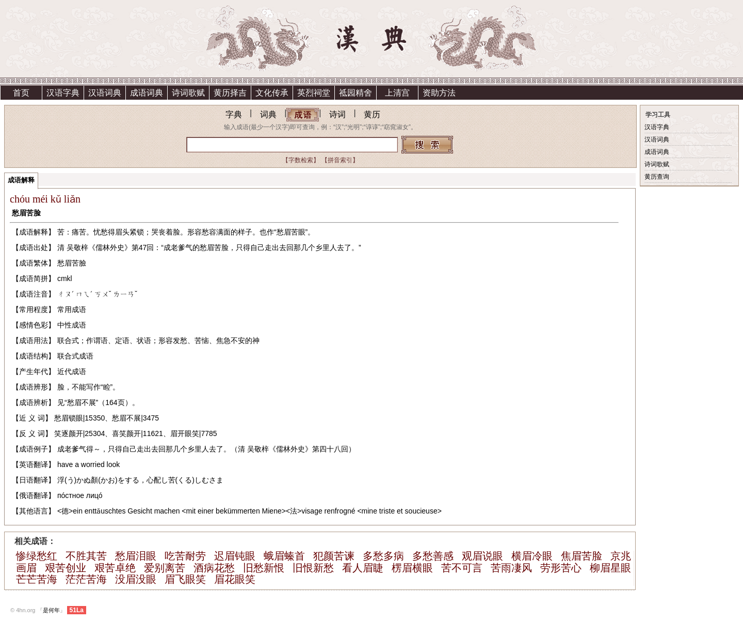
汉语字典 (62, 92)
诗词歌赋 (188, 92)
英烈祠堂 (313, 92)
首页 (21, 92)
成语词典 (146, 92)
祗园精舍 (355, 92)
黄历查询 (656, 176)
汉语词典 (104, 92)
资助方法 (439, 92)
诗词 (337, 114)
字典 (233, 114)
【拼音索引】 (340, 160)
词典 (268, 114)
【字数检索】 (300, 160)
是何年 (51, 610)
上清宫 (397, 92)
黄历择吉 (230, 92)
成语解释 (21, 180)
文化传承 (271, 92)
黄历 (372, 114)
